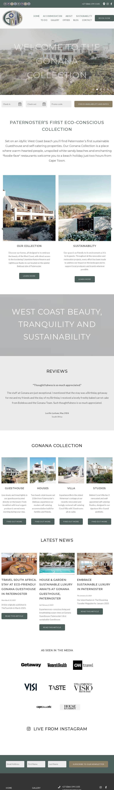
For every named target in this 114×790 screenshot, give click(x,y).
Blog (76, 20)
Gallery (55, 20)
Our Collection (29, 245)
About (69, 16)
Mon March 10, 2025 (8, 597)
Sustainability (84, 16)
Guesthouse (14, 484)
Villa (71, 484)
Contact (87, 20)
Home (37, 16)
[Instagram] (107, 4)
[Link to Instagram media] (19, 739)
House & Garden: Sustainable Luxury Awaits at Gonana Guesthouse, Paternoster (56, 586)
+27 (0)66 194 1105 (91, 4)
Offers (66, 20)
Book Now (104, 18)
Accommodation (52, 16)
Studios (99, 484)
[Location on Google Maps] (104, 4)
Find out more (14, 518)
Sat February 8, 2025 (46, 601)
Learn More (29, 276)
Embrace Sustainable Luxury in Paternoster (93, 581)
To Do (44, 20)
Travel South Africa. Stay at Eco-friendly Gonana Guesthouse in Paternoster (19, 583)
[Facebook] (111, 4)
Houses (43, 484)
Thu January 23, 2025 (84, 592)
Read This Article (14, 612)
